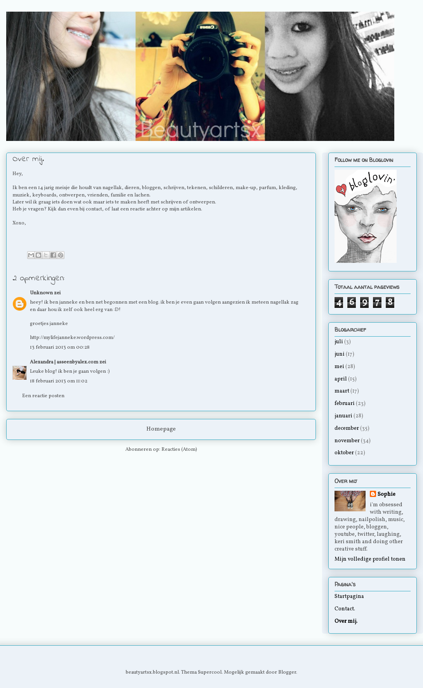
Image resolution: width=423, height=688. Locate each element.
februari (345, 403)
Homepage (161, 429)
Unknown (41, 293)
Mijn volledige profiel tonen (370, 559)
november (347, 441)
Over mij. (346, 621)
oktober (344, 453)
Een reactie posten (43, 396)
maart (342, 391)
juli (339, 342)
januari (343, 416)
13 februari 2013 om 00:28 (60, 347)
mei (339, 366)
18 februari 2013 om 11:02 (58, 381)
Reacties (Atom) (179, 449)
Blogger (287, 672)
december (347, 428)
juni (340, 354)
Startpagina (349, 596)
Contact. (345, 609)
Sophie (386, 494)
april (341, 379)
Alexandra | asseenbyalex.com (64, 362)
